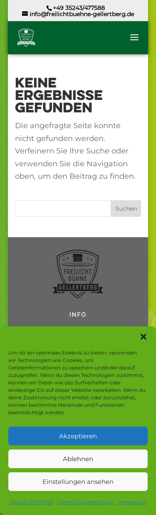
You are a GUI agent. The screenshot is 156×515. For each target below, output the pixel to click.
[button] (143, 337)
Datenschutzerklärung (85, 502)
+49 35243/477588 (79, 8)
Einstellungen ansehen (78, 482)
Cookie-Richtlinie (31, 502)
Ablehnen (78, 459)
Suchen (126, 208)
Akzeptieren (78, 436)
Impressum (131, 502)
